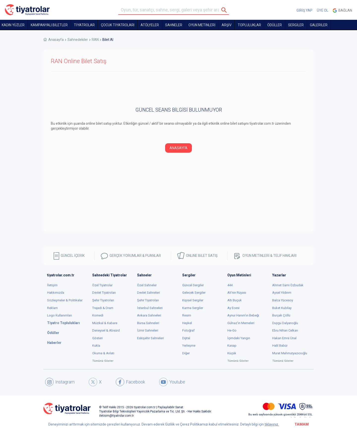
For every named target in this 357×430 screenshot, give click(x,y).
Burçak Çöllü (281, 315)
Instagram (60, 382)
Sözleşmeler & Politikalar (65, 300)
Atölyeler (150, 25)
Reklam (52, 308)
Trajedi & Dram (102, 308)
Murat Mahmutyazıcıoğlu (289, 353)
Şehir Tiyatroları (103, 300)
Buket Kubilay (282, 308)
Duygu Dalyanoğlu (285, 323)
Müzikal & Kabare (104, 323)
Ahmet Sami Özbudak (287, 285)
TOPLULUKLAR (249, 25)
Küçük (231, 353)
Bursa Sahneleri (148, 323)
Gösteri (97, 338)
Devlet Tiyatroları (104, 292)
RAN (95, 40)
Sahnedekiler (77, 40)
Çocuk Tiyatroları (117, 25)
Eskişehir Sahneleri (150, 338)
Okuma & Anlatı (103, 353)
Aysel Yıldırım (281, 292)
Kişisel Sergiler (192, 300)
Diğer (186, 353)
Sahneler (173, 25)
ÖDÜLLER (274, 25)
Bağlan (342, 10)
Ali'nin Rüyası (236, 292)
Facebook (130, 382)
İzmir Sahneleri (147, 330)
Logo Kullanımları (59, 315)
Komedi (97, 315)
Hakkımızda (55, 292)
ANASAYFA (178, 148)
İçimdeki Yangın (238, 338)
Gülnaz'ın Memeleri (240, 323)
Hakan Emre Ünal (284, 338)
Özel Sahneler (147, 285)
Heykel (187, 323)
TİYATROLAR (84, 25)
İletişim (52, 285)
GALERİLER (318, 25)
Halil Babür (280, 345)
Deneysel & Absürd (106, 330)
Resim (186, 315)
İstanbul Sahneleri (150, 308)
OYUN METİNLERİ (201, 25)
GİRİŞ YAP (304, 10)
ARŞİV (227, 25)
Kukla (96, 345)
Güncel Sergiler (193, 285)
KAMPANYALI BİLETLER (49, 25)
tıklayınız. (272, 424)
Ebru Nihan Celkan (285, 330)
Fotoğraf (188, 330)
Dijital (186, 338)
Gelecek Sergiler (194, 292)
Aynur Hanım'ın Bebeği (243, 315)
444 (230, 285)
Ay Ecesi (233, 308)
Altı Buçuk (234, 300)
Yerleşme (188, 345)
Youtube (172, 382)
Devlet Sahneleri (148, 292)
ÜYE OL (322, 10)
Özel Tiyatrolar (102, 285)
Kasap (232, 345)
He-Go (232, 330)
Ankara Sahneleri (149, 315)
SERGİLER (296, 25)
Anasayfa (56, 40)
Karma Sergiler (192, 308)
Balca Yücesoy (282, 300)
